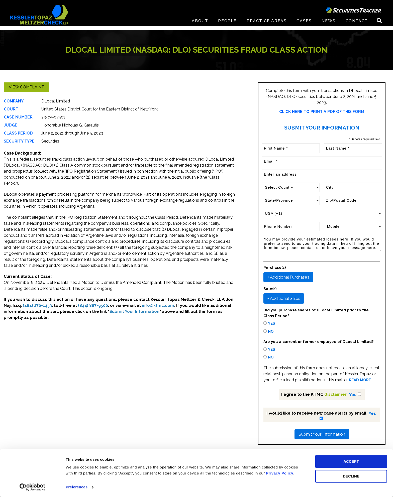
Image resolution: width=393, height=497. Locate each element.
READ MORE (360, 380)
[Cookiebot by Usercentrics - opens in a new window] (32, 487)
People (227, 25)
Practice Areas (266, 25)
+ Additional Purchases (288, 277)
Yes (271, 323)
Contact (357, 25)
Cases (304, 25)
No (271, 331)
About (200, 25)
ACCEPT (351, 461)
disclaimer (335, 394)
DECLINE (351, 476)
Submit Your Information (322, 434)
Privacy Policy (279, 473)
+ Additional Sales (283, 298)
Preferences (76, 487)
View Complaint (26, 87)
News (328, 25)
